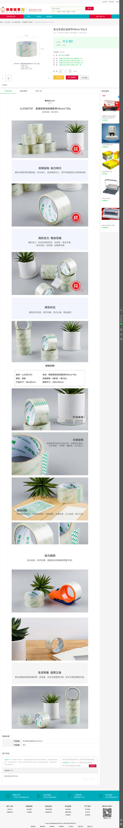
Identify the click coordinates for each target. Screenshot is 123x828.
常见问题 (87, 809)
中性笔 (73, 11)
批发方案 (80, 826)
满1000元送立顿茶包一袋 (74, 58)
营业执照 (87, 815)
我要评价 (92, 766)
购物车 (100, 16)
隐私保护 (42, 826)
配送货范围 (49, 809)
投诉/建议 (68, 809)
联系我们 (68, 815)
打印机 (64, 11)
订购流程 (29, 812)
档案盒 (68, 11)
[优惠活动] (62, 58)
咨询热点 (52, 826)
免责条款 (33, 826)
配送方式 (90, 826)
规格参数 (23, 91)
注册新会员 (10, 812)
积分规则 (29, 809)
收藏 (84, 77)
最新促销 (49, 16)
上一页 (85, 779)
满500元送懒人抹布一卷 (73, 65)
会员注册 (111, 1)
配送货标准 (49, 812)
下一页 (92, 779)
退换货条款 (68, 812)
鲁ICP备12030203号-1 (70, 823)
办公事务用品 (16, 22)
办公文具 (7, 22)
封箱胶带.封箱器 (27, 22)
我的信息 (119, 1)
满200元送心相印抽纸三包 (74, 63)
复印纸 (59, 11)
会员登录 (104, 1)
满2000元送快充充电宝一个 (75, 60)
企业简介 (87, 812)
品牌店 (39, 16)
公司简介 (71, 826)
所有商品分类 (14, 16)
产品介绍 (8, 91)
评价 (38, 91)
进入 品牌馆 (64, 55)
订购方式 (9, 809)
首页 (28, 16)
